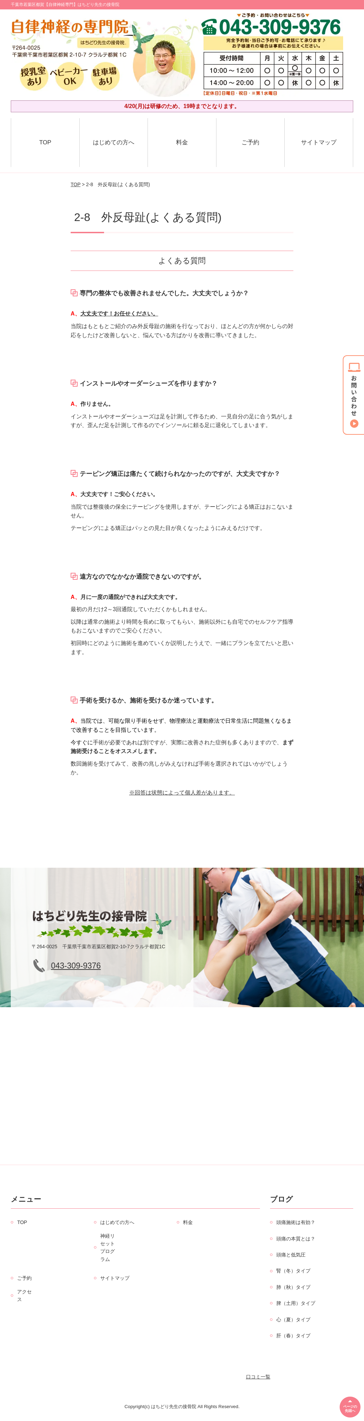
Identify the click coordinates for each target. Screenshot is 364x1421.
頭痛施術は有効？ (295, 1222)
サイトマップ (319, 142)
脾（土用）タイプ (295, 1303)
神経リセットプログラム (107, 1247)
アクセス (24, 1295)
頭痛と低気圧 (291, 1254)
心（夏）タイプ (293, 1319)
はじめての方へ (113, 142)
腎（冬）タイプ (293, 1271)
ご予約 (250, 142)
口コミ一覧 (258, 1377)
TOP (45, 142)
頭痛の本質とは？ (295, 1238)
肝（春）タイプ (293, 1335)
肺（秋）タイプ (293, 1287)
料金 (182, 142)
